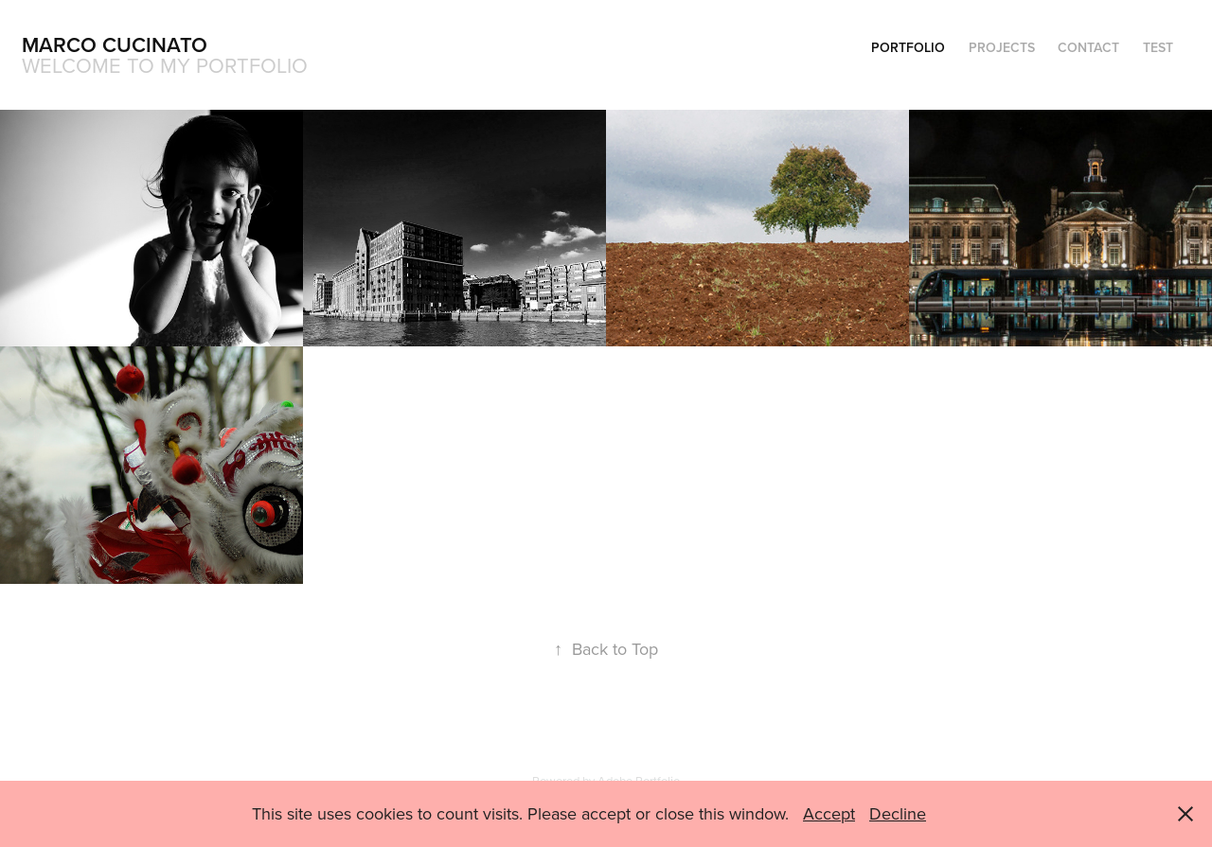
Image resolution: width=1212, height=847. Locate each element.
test (1158, 47)
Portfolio (908, 47)
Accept (829, 813)
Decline (897, 813)
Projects (1002, 47)
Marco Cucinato (114, 44)
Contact (1088, 47)
